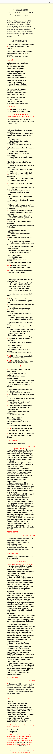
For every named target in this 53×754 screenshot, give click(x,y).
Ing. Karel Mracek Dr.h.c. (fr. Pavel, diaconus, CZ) (23, 751)
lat (5, 2)
